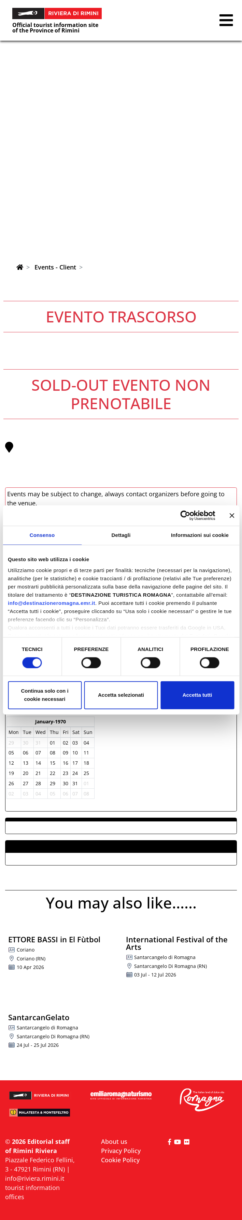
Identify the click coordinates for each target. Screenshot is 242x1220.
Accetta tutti (197, 695)
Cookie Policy (120, 1160)
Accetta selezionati (121, 695)
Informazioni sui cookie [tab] (200, 535)
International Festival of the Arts (177, 943)
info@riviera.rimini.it (34, 1178)
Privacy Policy (121, 1151)
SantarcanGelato (38, 1017)
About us (114, 1141)
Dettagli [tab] (121, 535)
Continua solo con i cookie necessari (44, 695)
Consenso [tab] (42, 535)
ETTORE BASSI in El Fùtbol (54, 939)
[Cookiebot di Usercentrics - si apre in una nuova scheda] (185, 515)
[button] (226, 20)
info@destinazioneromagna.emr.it (51, 603)
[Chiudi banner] (231, 515)
